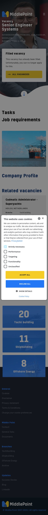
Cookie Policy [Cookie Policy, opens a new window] (24, 296)
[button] (24, 291)
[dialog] (24, 257)
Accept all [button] (25, 275)
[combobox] (39, 218)
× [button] (43, 218)
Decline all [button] (25, 284)
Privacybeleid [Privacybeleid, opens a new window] (16, 241)
